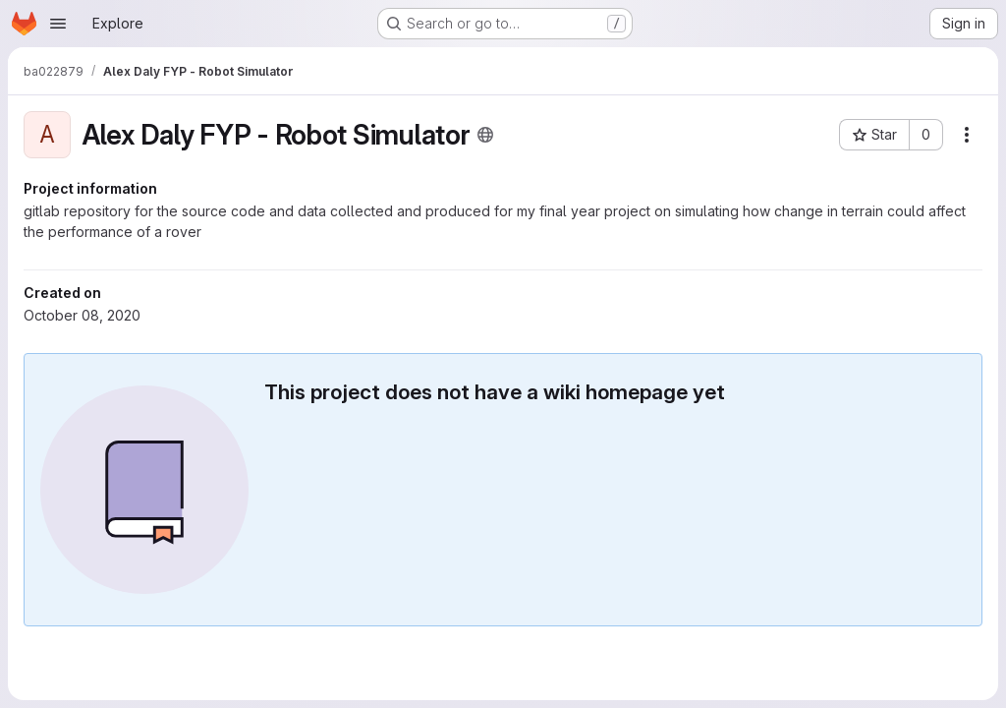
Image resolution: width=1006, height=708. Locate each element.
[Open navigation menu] (58, 23)
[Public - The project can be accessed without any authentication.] (485, 135)
